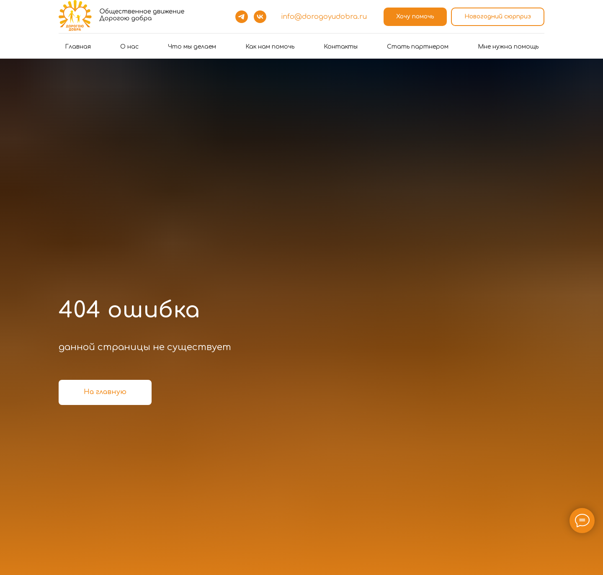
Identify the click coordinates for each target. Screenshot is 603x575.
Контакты (341, 47)
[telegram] (241, 16)
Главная (78, 47)
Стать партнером (417, 47)
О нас (129, 47)
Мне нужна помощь (508, 47)
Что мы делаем (192, 47)
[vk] (260, 16)
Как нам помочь (269, 47)
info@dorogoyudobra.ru (324, 17)
